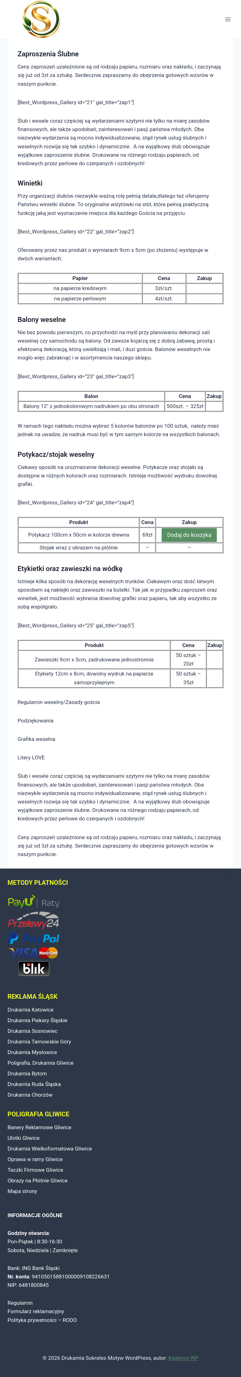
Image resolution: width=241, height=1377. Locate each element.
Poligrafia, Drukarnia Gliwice (41, 1063)
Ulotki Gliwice (24, 1138)
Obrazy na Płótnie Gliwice (37, 1180)
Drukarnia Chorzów (30, 1095)
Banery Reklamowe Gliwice (39, 1127)
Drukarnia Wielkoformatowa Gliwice (50, 1148)
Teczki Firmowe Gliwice (35, 1170)
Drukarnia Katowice (31, 1010)
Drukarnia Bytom (27, 1073)
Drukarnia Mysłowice (32, 1052)
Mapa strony (22, 1191)
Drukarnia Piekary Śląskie (37, 1020)
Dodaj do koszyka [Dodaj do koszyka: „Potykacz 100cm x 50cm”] (189, 535)
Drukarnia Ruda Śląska (34, 1084)
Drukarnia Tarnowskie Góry (39, 1041)
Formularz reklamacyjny (36, 1311)
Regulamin (20, 1303)
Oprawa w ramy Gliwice (35, 1159)
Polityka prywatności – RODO (42, 1320)
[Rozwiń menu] (227, 19)
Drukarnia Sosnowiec (32, 1031)
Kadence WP (183, 1358)
